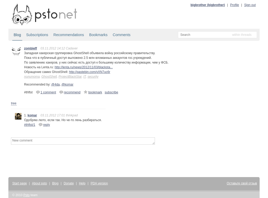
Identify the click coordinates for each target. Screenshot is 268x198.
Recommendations (68, 35)
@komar (68, 84)
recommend (69, 92)
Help (82, 183)
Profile (234, 5)
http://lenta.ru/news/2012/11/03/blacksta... (84, 67)
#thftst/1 (29, 125)
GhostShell (49, 76)
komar (32, 115)
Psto (26, 195)
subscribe (111, 92)
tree (13, 103)
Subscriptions (37, 35)
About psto (39, 183)
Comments (122, 35)
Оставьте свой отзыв (242, 183)
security (93, 76)
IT (84, 76)
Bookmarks (98, 35)
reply (44, 124)
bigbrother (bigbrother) (208, 5)
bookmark (92, 92)
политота (32, 76)
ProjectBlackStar (70, 76)
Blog (17, 35)
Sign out (250, 5)
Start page (19, 183)
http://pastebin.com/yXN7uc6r (89, 72)
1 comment (46, 92)
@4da (55, 84)
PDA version (99, 183)
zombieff (30, 48)
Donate (69, 183)
